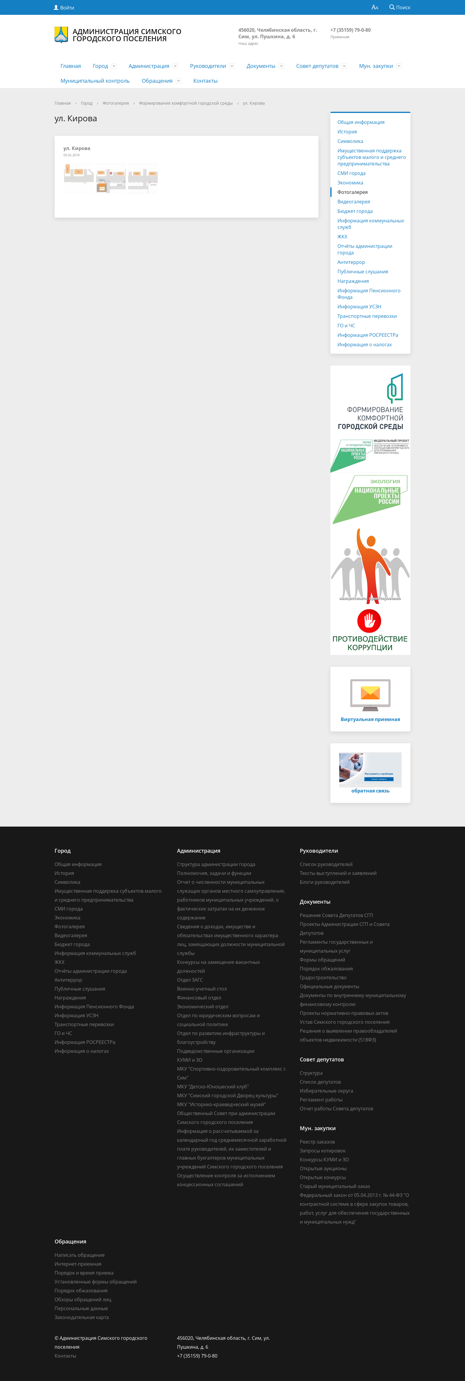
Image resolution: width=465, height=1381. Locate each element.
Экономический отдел (202, 1006)
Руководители (208, 65)
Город (100, 65)
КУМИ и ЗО (189, 1060)
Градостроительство (323, 977)
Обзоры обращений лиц (83, 1299)
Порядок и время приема (84, 1273)
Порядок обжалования (326, 968)
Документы (261, 65)
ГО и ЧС (346, 325)
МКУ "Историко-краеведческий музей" (221, 1104)
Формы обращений (322, 959)
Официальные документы (329, 986)
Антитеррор (351, 262)
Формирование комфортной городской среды (186, 103)
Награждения (353, 281)
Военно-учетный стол (202, 988)
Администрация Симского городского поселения (118, 35)
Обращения (157, 80)
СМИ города (351, 173)
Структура (311, 1073)
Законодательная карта (82, 1317)
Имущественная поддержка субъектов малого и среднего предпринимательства (371, 157)
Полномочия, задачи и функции (214, 873)
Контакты (205, 80)
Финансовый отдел (199, 997)
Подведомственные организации (215, 1051)
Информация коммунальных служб (370, 223)
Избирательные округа (326, 1090)
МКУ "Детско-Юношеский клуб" (213, 1086)
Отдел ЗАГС (190, 980)
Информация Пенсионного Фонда (369, 293)
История (347, 131)
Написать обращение (80, 1255)
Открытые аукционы (323, 1168)
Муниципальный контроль (95, 80)
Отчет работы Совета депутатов (336, 1108)
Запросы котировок (322, 1150)
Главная (70, 65)
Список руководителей (326, 864)
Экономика (350, 182)
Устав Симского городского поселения (345, 1022)
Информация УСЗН (359, 306)
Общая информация (361, 122)
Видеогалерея (353, 201)
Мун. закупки (376, 65)
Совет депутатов (317, 65)
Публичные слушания (362, 271)
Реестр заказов (317, 1141)
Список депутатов (320, 1082)
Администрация (149, 65)
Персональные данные (81, 1308)
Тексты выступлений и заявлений (338, 873)
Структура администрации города (216, 864)
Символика (350, 141)
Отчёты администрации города (364, 249)
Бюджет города (355, 211)
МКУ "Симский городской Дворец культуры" (227, 1095)
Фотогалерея (116, 103)
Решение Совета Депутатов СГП (336, 915)
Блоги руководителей (325, 882)
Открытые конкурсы (323, 1177)
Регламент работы (321, 1099)
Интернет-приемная (78, 1264)
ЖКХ (342, 236)
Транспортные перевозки (367, 316)
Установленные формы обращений (96, 1281)
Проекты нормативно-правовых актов (344, 1013)
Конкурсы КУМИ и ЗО (324, 1159)
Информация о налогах (364, 344)
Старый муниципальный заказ (335, 1186)
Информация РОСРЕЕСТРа (367, 335)
